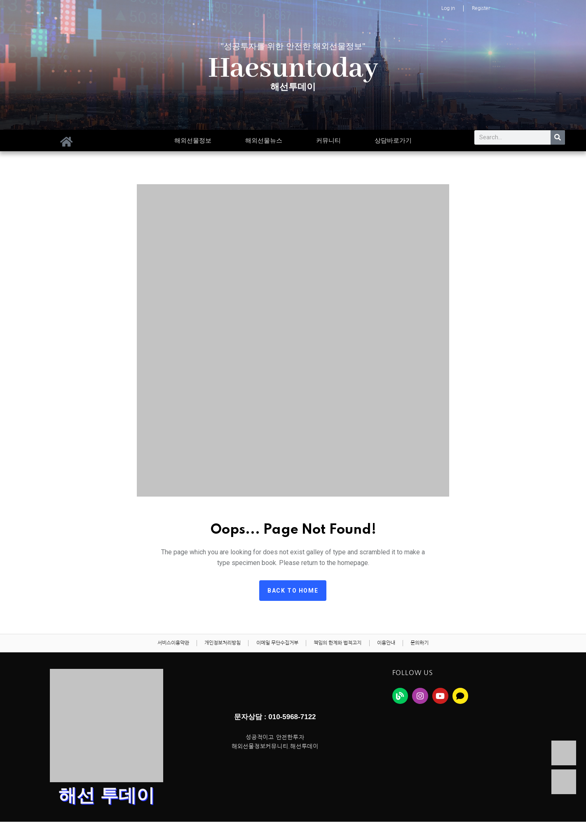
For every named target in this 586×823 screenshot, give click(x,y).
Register (481, 8)
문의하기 (423, 643)
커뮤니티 (328, 140)
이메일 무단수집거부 (276, 643)
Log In (448, 8)
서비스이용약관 (169, 643)
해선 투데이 (106, 797)
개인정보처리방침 (220, 643)
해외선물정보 (192, 140)
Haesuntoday (293, 69)
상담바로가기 (393, 140)
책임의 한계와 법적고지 (338, 643)
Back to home (292, 590)
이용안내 (388, 643)
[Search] (558, 137)
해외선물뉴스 (263, 140)
